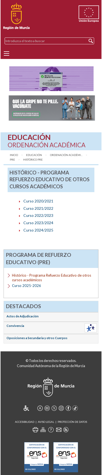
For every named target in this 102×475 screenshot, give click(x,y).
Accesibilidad (24, 421)
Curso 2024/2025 (38, 230)
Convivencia (15, 325)
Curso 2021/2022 (38, 208)
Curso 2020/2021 (38, 201)
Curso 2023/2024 (38, 222)
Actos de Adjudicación (23, 316)
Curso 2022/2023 (38, 215)
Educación (34, 155)
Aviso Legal (46, 421)
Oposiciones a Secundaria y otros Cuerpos (37, 338)
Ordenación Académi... (66, 155)
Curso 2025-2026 (26, 285)
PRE (12, 159)
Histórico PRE (33, 159)
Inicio (14, 155)
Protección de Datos (72, 421)
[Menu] (6, 53)
